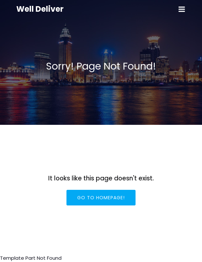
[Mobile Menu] (182, 9)
